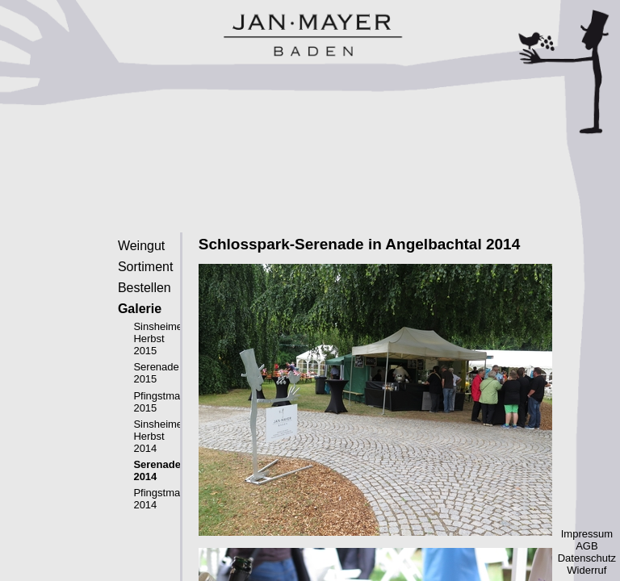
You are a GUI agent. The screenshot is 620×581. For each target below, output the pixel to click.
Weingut (141, 246)
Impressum (587, 534)
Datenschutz (587, 558)
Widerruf (586, 570)
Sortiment (145, 267)
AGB (586, 546)
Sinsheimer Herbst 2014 (159, 436)
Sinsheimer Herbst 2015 (159, 338)
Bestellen (144, 288)
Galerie (139, 309)
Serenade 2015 (155, 373)
